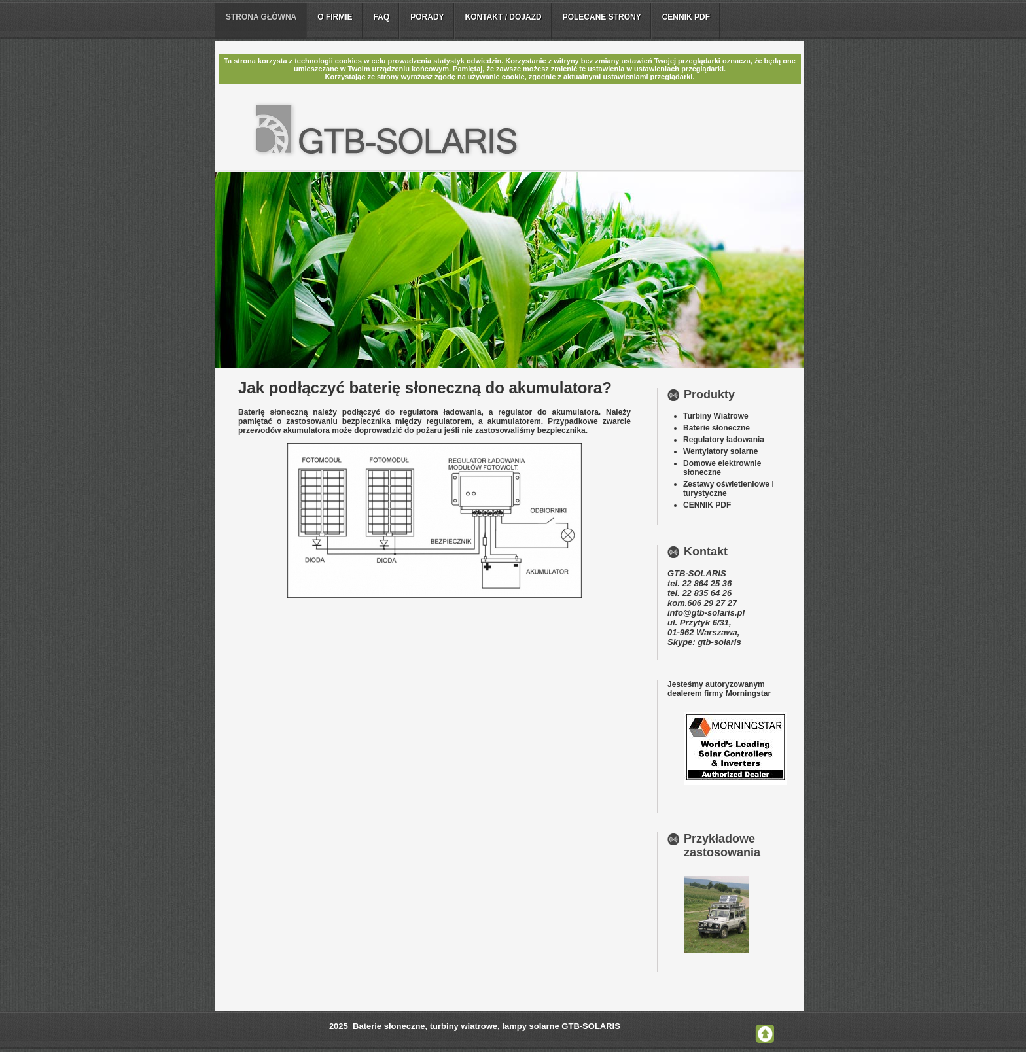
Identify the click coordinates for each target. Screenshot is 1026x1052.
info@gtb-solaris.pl (706, 613)
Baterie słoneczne (716, 427)
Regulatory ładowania (723, 439)
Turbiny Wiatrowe (716, 416)
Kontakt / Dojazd (503, 17)
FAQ (382, 17)
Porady (427, 17)
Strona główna (261, 17)
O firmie (334, 17)
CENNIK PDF (707, 505)
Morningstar (748, 693)
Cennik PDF (686, 17)
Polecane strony (602, 17)
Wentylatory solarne (720, 451)
